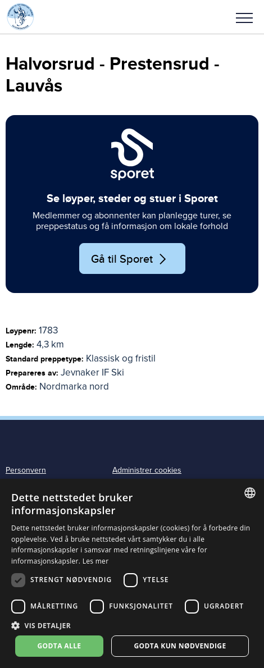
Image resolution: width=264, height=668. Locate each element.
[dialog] (132, 573)
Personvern (26, 470)
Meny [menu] (244, 18)
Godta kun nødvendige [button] (180, 646)
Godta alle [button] (59, 646)
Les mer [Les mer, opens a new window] (96, 561)
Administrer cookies (146, 470)
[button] (244, 17)
